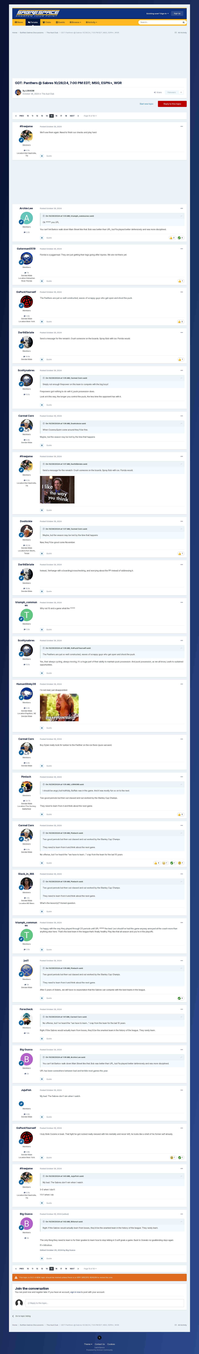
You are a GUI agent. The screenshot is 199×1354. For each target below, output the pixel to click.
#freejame (26, 126)
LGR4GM (30, 91)
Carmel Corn (76, 378)
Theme (88, 1344)
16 (56, 116)
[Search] (152, 22)
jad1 (26, 960)
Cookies (111, 1344)
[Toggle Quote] (44, 216)
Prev (21, 116)
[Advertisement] (99, 57)
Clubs (48, 22)
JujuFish (26, 1090)
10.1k (27, 394)
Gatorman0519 (26, 248)
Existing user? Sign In (157, 13)
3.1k (26, 898)
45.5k (26, 545)
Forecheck (26, 1009)
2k (26, 1073)
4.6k (27, 1114)
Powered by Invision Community (99, 1350)
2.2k (27, 232)
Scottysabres (26, 370)
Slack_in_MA (26, 873)
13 (42, 116)
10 (28, 116)
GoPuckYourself (26, 291)
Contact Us (100, 1344)
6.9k (27, 440)
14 (47, 116)
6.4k (27, 708)
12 (37, 116)
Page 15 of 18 (90, 116)
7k (26, 273)
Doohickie (26, 521)
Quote (49, 156)
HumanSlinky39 (26, 684)
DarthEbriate (26, 332)
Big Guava (26, 1049)
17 (61, 116)
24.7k (26, 801)
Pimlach (26, 776)
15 (51, 116)
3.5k (27, 629)
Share (158, 92)
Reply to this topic (172, 104)
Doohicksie (76, 423)
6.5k (27, 150)
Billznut (74, 1221)
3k (26, 984)
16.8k (26, 356)
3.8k (27, 316)
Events (61, 22)
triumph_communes (80, 216)
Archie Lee (26, 208)
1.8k (26, 1033)
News (20, 22)
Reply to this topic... (38, 1303)
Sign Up (177, 13)
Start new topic (146, 104)
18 (66, 116)
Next (72, 116)
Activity (92, 22)
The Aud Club (48, 94)
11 (32, 116)
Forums (34, 23)
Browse (76, 22)
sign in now (75, 1292)
